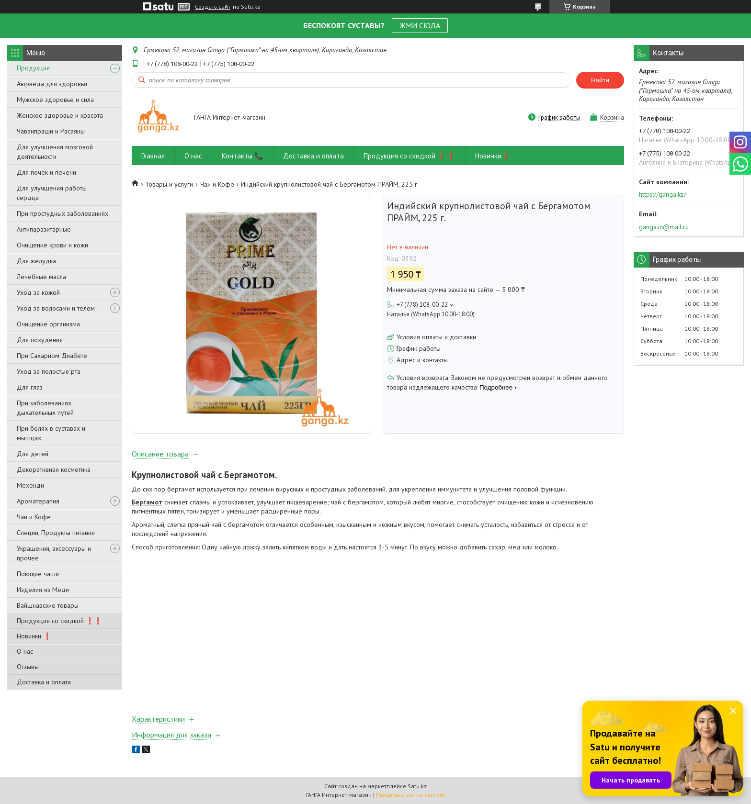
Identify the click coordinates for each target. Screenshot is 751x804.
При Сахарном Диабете (52, 355)
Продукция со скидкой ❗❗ (59, 620)
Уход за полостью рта (48, 371)
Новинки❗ (493, 155)
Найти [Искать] (600, 80)
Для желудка (36, 261)
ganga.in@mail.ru (664, 227)
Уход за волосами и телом (56, 308)
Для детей (32, 453)
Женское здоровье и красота (60, 115)
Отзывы (28, 666)
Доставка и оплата (44, 682)
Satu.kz (417, 786)
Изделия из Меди (43, 589)
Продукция (33, 68)
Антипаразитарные (44, 229)
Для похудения (40, 339)
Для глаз (30, 387)
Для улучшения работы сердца (52, 193)
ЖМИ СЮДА (419, 25)
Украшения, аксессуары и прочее (54, 553)
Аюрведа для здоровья (52, 83)
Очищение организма (48, 324)
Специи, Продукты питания (56, 532)
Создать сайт (212, 6)
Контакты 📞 (242, 155)
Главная (153, 155)
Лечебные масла (41, 276)
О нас (25, 651)
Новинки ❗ (34, 636)
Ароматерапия (38, 501)
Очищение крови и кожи (52, 245)
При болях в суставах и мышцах (51, 433)
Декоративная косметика (54, 469)
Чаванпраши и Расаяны (51, 131)
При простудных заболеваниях (62, 213)
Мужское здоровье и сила (55, 99)
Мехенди (30, 485)
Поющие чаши (38, 574)
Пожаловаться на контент (410, 794)
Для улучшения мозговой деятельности (55, 152)
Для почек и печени (46, 172)
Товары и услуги (169, 184)
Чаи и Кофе (34, 517)
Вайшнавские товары (48, 605)
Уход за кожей (38, 292)
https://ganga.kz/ (662, 194)
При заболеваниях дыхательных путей (45, 408)
